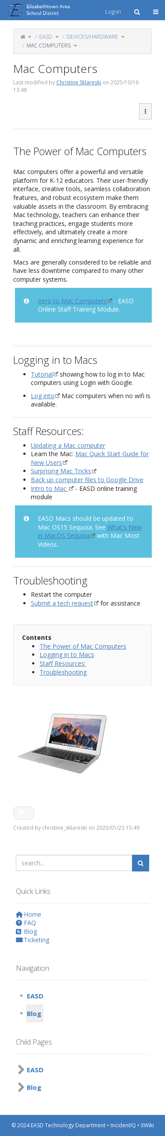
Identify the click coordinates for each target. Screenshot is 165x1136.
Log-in (113, 11)
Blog (26, 931)
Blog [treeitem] (34, 1013)
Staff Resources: (63, 663)
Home (28, 914)
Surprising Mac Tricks (61, 471)
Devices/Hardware (92, 36)
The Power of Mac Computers (83, 646)
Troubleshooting (63, 672)
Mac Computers (48, 45)
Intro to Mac (49, 488)
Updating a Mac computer (68, 445)
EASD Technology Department (68, 1125)
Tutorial (42, 374)
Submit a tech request (62, 603)
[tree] (82, 1004)
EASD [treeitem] (35, 995)
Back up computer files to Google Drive (87, 479)
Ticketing (32, 940)
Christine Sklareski (78, 82)
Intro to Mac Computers (72, 301)
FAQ (26, 922)
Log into (43, 396)
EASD (45, 36)
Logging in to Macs (67, 654)
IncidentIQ (123, 1125)
